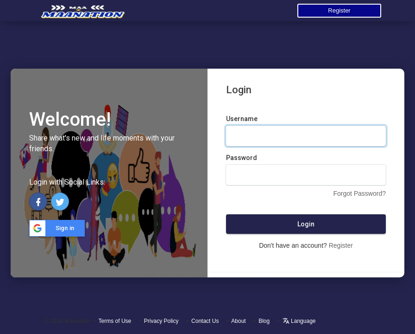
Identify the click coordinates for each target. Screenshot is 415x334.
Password (241, 157)
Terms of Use (115, 321)
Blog (264, 321)
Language (299, 321)
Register (339, 10)
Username (242, 118)
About (238, 321)
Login (305, 224)
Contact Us (205, 321)
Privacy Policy (161, 321)
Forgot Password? (359, 193)
